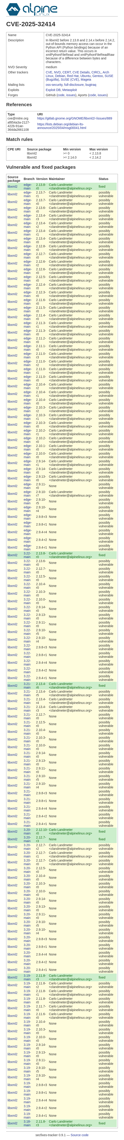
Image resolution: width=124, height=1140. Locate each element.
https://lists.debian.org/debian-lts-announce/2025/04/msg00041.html (61, 126)
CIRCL (96, 72)
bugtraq (90, 84)
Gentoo (97, 76)
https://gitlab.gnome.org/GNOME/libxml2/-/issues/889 (74, 118)
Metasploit (69, 90)
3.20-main (27, 831)
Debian (60, 76)
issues (70, 95)
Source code (80, 1135)
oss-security (54, 84)
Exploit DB (53, 90)
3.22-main (27, 555)
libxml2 (12, 186)
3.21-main (27, 685)
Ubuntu (85, 76)
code (61, 95)
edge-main (28, 186)
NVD (57, 72)
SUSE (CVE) (70, 79)
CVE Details (80, 72)
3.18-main (27, 1123)
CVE (49, 72)
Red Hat (73, 76)
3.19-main (27, 977)
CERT (66, 72)
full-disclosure (74, 84)
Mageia (86, 79)
